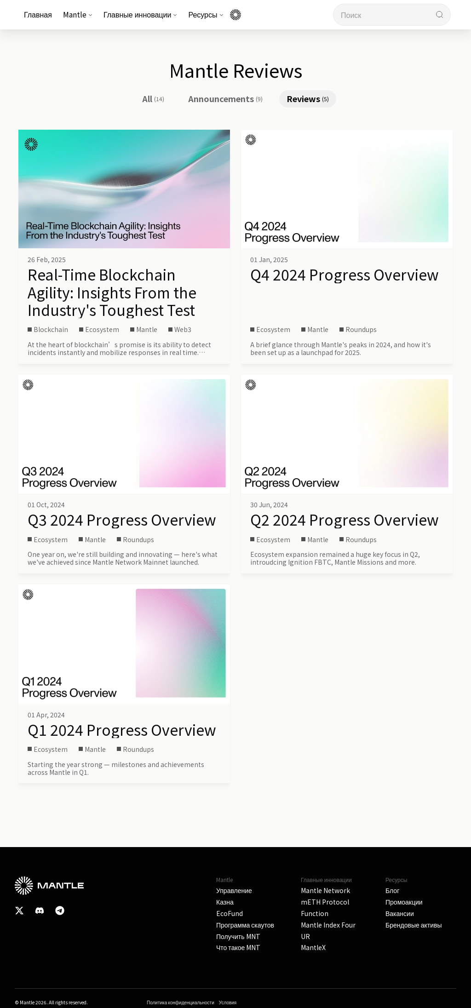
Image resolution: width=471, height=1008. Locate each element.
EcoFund (229, 913)
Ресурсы (205, 14)
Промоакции (404, 902)
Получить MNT (238, 936)
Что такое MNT (238, 947)
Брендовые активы (413, 925)
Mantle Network (325, 890)
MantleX (313, 947)
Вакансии (399, 913)
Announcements (225, 98)
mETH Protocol (325, 902)
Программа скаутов (245, 925)
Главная (38, 14)
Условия (228, 1002)
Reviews (308, 98)
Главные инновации (140, 14)
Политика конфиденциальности (180, 1002)
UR (305, 936)
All (153, 98)
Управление (234, 890)
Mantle (77, 14)
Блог (392, 890)
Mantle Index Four (328, 925)
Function (314, 913)
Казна (225, 902)
